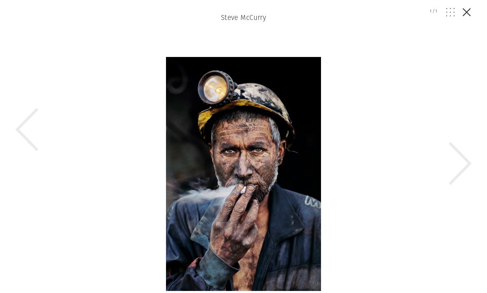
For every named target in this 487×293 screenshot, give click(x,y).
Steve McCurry (243, 17)
